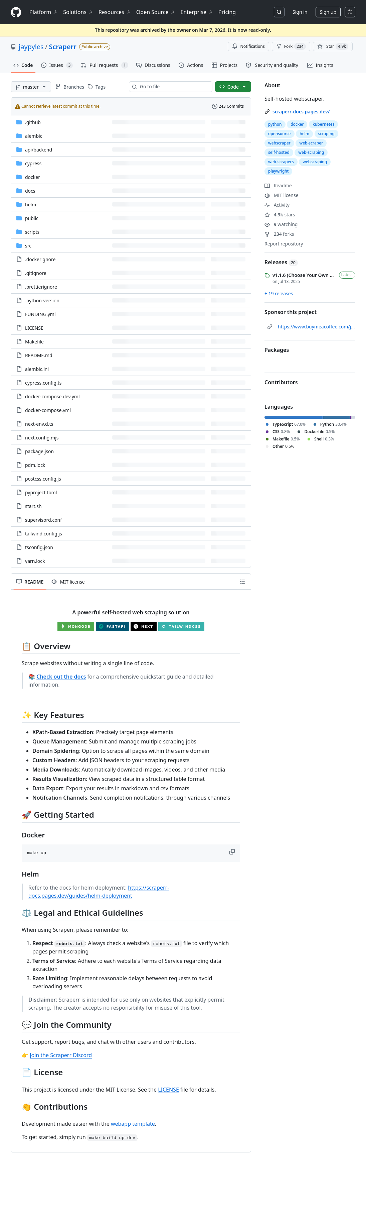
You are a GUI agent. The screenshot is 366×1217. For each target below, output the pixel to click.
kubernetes (323, 124)
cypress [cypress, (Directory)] (33, 163)
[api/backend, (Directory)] (38, 149)
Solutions (78, 12)
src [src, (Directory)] (28, 245)
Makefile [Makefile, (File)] (34, 341)
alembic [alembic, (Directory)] (33, 136)
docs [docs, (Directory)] (30, 191)
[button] (232, 851)
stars (279, 214)
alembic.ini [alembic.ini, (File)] (37, 369)
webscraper (279, 143)
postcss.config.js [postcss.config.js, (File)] (43, 479)
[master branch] (31, 86)
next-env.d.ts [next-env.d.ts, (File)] (39, 424)
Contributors (281, 382)
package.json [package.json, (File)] (39, 451)
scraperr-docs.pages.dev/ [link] (301, 111)
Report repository (283, 243)
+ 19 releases (278, 293)
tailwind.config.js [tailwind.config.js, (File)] (43, 533)
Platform (43, 12)
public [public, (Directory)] (31, 218)
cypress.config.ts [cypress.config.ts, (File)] (43, 383)
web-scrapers (281, 162)
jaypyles (31, 46)
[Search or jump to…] (279, 12)
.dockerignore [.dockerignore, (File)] (40, 259)
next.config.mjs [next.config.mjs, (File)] (42, 437)
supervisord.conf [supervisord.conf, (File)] (43, 520)
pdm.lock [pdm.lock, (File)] (35, 465)
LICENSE (168, 1089)
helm (304, 133)
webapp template (133, 1123)
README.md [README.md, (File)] (38, 355)
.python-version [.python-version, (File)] (42, 300)
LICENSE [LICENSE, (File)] (34, 328)
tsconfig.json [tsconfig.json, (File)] (39, 547)
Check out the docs (61, 676)
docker (297, 124)
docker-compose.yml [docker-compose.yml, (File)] (48, 410)
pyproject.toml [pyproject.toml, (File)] (41, 492)
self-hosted (279, 152)
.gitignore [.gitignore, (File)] (35, 273)
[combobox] (173, 87)
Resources (115, 12)
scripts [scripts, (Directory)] (32, 232)
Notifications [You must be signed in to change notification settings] (248, 46)
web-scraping (311, 152)
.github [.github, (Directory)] (33, 122)
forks (279, 234)
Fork (291, 46)
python (275, 124)
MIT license (281, 195)
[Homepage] (16, 12)
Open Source (155, 12)
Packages (276, 349)
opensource (279, 133)
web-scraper (311, 143)
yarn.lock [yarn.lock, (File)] (35, 561)
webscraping (315, 162)
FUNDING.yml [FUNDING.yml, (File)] (40, 314)
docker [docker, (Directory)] (32, 177)
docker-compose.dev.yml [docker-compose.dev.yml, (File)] (52, 396)
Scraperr (62, 46)
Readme (278, 185)
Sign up (328, 12)
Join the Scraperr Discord (61, 1055)
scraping (326, 133)
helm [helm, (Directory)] (30, 204)
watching (281, 224)
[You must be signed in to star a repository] (333, 46)
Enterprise (197, 12)
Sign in (300, 12)
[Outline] (242, 581)
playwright (278, 171)
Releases (281, 262)
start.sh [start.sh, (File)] (33, 506)
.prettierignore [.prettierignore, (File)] (41, 287)
